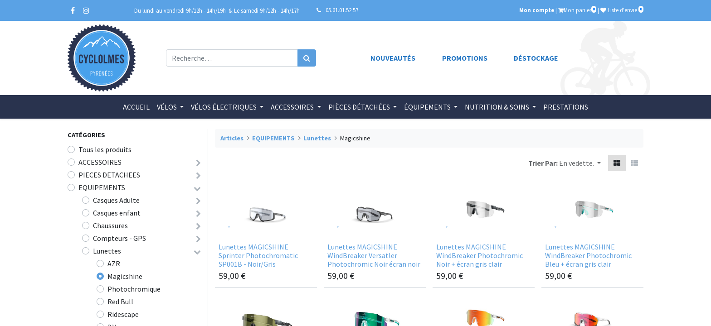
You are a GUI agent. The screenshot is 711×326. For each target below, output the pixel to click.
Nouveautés (392, 57)
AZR (113, 263)
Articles (231, 138)
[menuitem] (136, 107)
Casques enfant (117, 212)
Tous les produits (104, 149)
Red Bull (120, 301)
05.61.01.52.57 (342, 10)
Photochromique (134, 288)
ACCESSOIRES (100, 162)
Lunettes (107, 250)
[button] (580, 163)
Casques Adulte (116, 200)
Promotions (464, 57)
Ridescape (123, 314)
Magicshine (124, 276)
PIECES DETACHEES (109, 174)
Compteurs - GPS (119, 238)
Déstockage (536, 57)
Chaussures (110, 225)
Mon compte (536, 10)
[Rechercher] (306, 58)
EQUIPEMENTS (101, 187)
